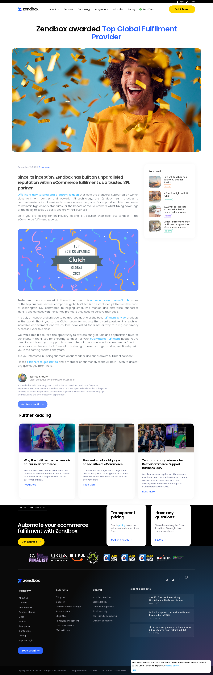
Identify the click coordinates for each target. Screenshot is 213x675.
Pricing (22, 632)
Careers (23, 599)
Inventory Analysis (102, 589)
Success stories (27, 609)
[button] (54, 9)
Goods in (60, 595)
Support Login (26, 637)
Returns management (67, 613)
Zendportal (24, 623)
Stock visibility (100, 593)
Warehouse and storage (68, 599)
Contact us (25, 627)
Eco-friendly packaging (105, 608)
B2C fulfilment (63, 623)
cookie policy (172, 665)
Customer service (65, 618)
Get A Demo (182, 9)
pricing (121, 525)
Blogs (21, 613)
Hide (134, 670)
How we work (25, 604)
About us (23, 594)
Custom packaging (103, 612)
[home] (28, 9)
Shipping (60, 590)
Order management (103, 598)
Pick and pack (63, 604)
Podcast (23, 618)
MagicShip (61, 609)
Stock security (100, 603)
